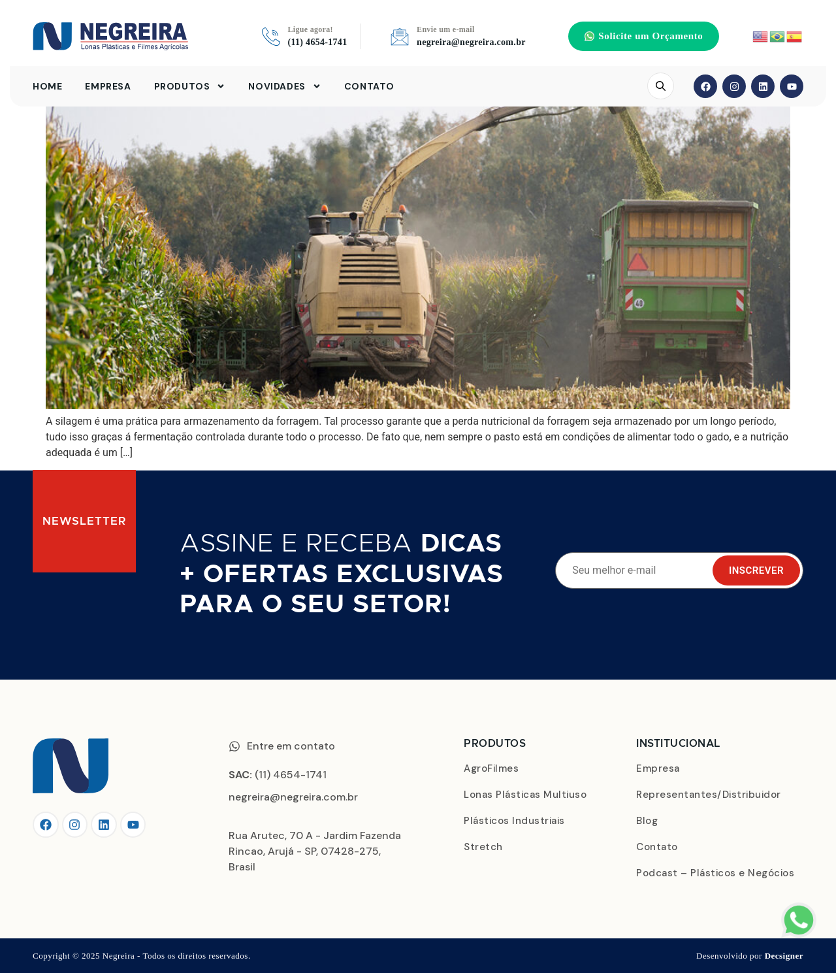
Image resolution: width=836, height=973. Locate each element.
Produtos (190, 87)
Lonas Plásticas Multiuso (525, 794)
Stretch (483, 846)
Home (47, 87)
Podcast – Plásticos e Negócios (715, 873)
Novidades (284, 87)
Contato (369, 87)
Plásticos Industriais (514, 820)
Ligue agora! (310, 30)
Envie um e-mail (446, 30)
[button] (643, 36)
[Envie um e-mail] (400, 36)
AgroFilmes (491, 768)
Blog (647, 820)
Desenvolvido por (749, 956)
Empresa (108, 87)
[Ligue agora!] (271, 36)
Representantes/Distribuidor (708, 794)
